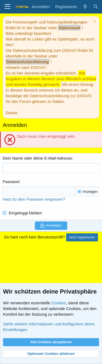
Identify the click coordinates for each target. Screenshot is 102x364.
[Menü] (7, 7)
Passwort (11, 181)
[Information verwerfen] (94, 22)
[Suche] (95, 7)
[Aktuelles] (85, 7)
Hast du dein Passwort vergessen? (34, 199)
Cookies (58, 303)
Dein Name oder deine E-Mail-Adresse (37, 158)
